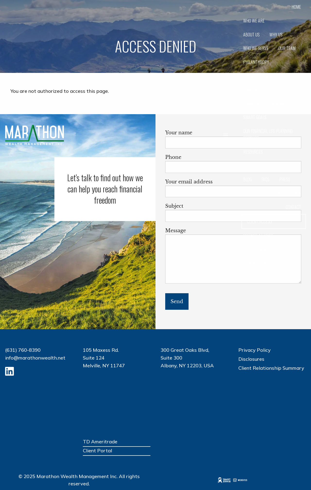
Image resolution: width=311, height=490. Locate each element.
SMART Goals (255, 117)
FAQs (265, 179)
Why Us (276, 34)
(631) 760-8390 (23, 350)
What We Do (254, 89)
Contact (293, 207)
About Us (251, 34)
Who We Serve (256, 48)
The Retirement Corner (279, 193)
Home (296, 7)
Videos (249, 166)
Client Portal (97, 450)
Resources (253, 152)
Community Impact (260, 76)
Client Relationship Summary (271, 368)
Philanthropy (256, 62)
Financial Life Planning (264, 103)
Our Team (286, 48)
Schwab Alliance (258, 235)
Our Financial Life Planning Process (268, 134)
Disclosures (251, 359)
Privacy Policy (254, 350)
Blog (247, 179)
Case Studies (276, 166)
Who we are (254, 20)
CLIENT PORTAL (255, 249)
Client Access (259, 221)
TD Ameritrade (100, 441)
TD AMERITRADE (256, 263)
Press (284, 179)
